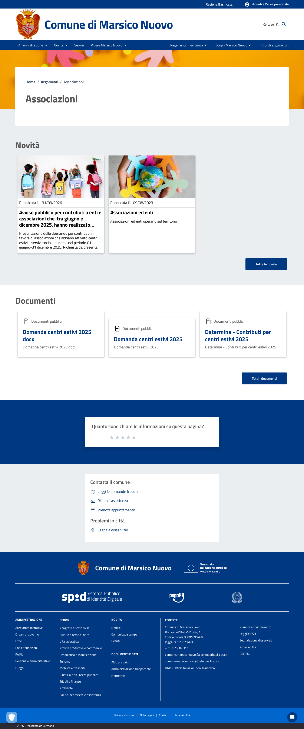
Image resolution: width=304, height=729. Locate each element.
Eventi (115, 640)
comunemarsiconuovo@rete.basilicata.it (192, 661)
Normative (118, 675)
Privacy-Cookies (124, 715)
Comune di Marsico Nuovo (108, 24)
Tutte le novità (266, 264)
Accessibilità (247, 647)
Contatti (171, 619)
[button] (267, 4)
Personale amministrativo (32, 661)
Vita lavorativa (69, 641)
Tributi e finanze (70, 681)
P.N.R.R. (244, 653)
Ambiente (66, 688)
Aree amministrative (29, 627)
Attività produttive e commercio (81, 648)
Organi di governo (27, 634)
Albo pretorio (120, 662)
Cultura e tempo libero (74, 634)
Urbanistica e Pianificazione (78, 654)
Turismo (65, 661)
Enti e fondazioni (26, 647)
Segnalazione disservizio (255, 640)
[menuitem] (185, 45)
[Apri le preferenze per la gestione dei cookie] (11, 717)
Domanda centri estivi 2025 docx (57, 335)
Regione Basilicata (219, 4)
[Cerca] (284, 24)
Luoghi (19, 667)
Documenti (35, 301)
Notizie (116, 627)
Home (30, 82)
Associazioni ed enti (131, 212)
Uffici (18, 640)
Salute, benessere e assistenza (80, 694)
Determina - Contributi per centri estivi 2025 (238, 335)
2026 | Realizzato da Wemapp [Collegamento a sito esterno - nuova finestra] (35, 725)
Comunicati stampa (124, 634)
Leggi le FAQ (247, 633)
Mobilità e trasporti (72, 668)
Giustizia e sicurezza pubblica (79, 674)
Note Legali (147, 715)
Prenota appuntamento (255, 627)
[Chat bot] (292, 717)
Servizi (65, 619)
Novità (27, 145)
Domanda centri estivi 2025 (148, 339)
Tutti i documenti (264, 378)
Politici (19, 654)
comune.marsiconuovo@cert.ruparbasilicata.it (196, 654)
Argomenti (49, 82)
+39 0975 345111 (176, 648)
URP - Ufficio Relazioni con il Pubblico (190, 668)
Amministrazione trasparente (131, 668)
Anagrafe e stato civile (74, 627)
